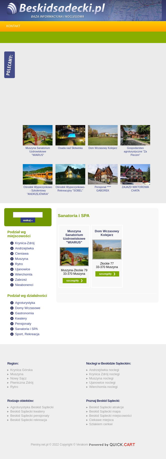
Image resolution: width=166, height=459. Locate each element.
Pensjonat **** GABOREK (103, 188)
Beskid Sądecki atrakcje (106, 407)
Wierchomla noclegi (103, 387)
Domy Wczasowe (27, 308)
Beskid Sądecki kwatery (27, 411)
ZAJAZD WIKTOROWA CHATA (135, 188)
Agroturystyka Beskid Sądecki (31, 407)
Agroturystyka (25, 303)
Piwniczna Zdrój (21, 382)
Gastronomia (24, 313)
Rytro (19, 264)
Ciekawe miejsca (101, 420)
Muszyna (21, 259)
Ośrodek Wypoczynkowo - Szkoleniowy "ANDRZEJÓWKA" (38, 190)
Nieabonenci (24, 285)
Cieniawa (21, 253)
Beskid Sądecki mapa (105, 411)
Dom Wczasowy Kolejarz (102, 147)
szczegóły (72, 280)
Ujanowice (22, 269)
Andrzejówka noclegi (104, 370)
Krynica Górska (21, 370)
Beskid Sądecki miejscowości (110, 415)
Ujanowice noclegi (102, 382)
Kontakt (13, 26)
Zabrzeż (21, 279)
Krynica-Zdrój (24, 243)
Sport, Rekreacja (27, 334)
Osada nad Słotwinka (70, 147)
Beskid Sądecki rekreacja (28, 420)
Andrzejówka (24, 248)
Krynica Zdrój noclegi (104, 374)
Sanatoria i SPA (26, 329)
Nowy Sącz (18, 378)
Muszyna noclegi (101, 378)
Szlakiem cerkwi (101, 424)
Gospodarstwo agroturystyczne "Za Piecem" (135, 151)
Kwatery (21, 318)
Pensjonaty (23, 323)
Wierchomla (23, 274)
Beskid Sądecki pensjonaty (29, 415)
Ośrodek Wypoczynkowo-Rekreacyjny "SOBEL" (70, 188)
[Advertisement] (92, 84)
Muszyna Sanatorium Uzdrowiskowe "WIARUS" (38, 151)
